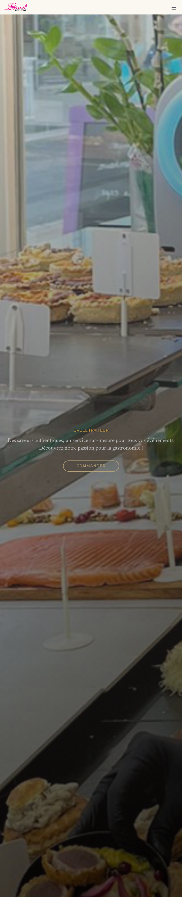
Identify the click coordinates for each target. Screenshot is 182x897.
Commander (91, 466)
